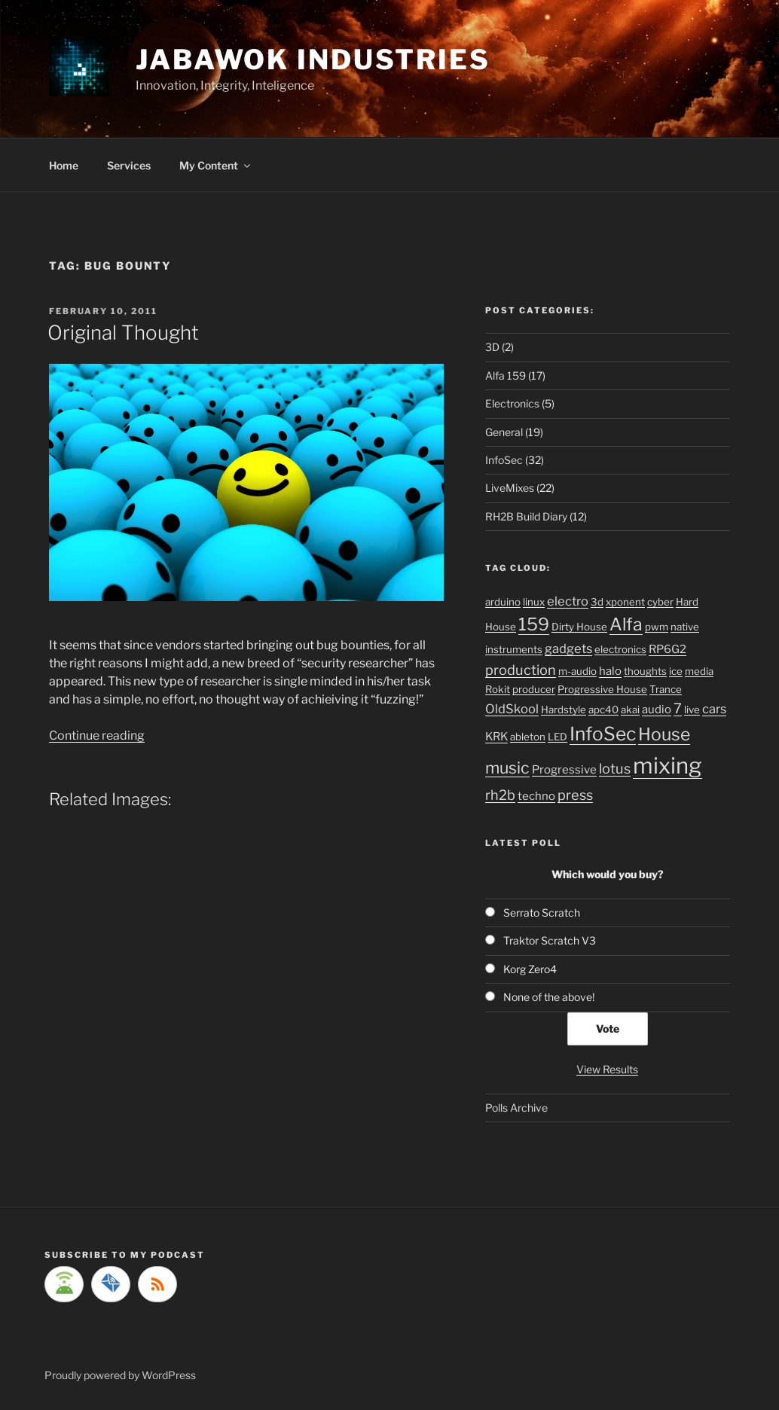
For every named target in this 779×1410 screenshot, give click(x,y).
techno (536, 796)
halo (610, 671)
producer (533, 689)
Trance (665, 689)
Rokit (497, 689)
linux (534, 602)
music (507, 767)
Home (63, 165)
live (692, 709)
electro (567, 601)
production (520, 669)
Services (129, 165)
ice (676, 671)
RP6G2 (667, 649)
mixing (667, 765)
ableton (527, 737)
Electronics (512, 403)
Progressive (564, 770)
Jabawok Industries (313, 59)
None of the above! (548, 996)
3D (492, 346)
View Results (607, 1069)
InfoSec (504, 459)
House (664, 734)
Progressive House (602, 689)
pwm (656, 627)
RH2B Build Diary (526, 516)
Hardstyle (563, 709)
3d (597, 602)
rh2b (500, 794)
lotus (615, 768)
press (575, 794)
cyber (660, 602)
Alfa (626, 624)
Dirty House (579, 627)
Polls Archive (516, 1107)
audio (656, 709)
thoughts (645, 671)
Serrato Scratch (541, 912)
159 (533, 624)
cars (714, 708)
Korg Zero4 (530, 969)
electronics (620, 649)
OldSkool (512, 708)
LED (557, 737)
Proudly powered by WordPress (120, 1375)
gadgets (568, 648)
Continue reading (97, 735)
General (504, 432)
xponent (625, 602)
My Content (215, 165)
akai (630, 709)
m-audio (577, 671)
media (699, 671)
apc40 (603, 709)
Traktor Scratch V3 (549, 940)
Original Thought (123, 332)
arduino (503, 602)
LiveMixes (509, 487)
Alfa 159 (505, 375)
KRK (496, 736)
